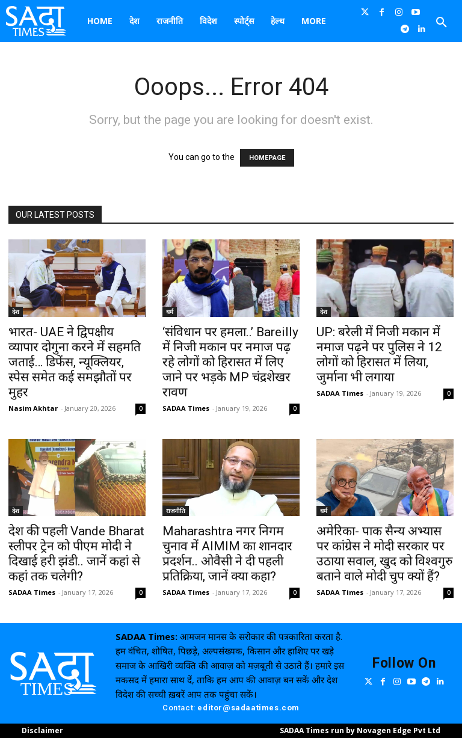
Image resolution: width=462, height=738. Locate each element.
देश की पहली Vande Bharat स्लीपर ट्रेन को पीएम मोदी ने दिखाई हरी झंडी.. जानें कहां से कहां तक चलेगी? (76, 553)
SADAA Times (185, 408)
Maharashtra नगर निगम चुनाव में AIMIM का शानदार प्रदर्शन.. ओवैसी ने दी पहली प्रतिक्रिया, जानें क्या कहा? (227, 553)
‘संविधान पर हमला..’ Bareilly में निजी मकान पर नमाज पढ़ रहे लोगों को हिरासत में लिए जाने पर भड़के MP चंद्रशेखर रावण (230, 362)
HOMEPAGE (267, 158)
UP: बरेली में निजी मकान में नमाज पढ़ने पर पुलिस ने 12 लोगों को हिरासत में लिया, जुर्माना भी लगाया (379, 354)
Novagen (374, 730)
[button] (441, 22)
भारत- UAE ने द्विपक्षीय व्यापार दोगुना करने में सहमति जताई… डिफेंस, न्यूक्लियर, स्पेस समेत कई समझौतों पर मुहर (74, 362)
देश (15, 311)
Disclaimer (42, 730)
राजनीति (175, 510)
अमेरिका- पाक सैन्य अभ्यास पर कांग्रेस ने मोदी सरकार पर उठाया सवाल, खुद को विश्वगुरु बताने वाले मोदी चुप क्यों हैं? (384, 553)
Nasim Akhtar (33, 408)
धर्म (169, 311)
